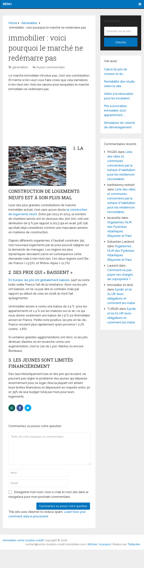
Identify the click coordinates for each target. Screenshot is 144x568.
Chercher (120, 42)
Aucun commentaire (50, 67)
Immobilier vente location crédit (23, 540)
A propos (105, 544)
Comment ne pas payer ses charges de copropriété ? (120, 274)
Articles (92, 544)
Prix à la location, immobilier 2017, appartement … (115, 110)
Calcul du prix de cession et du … (115, 72)
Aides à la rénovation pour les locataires (118, 96)
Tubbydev (134, 544)
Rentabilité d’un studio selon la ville (119, 84)
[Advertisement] (36, 118)
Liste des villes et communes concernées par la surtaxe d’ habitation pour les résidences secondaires (121, 165)
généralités (20, 67)
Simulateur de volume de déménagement (119, 125)
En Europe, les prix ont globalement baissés (39, 280)
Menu (7, 4)
